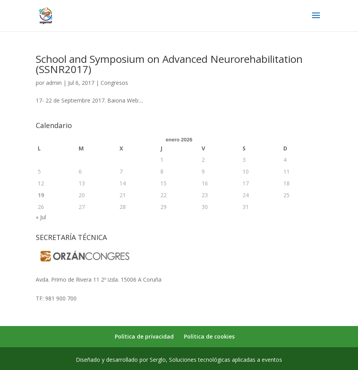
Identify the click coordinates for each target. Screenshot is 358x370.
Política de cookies (209, 336)
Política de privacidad (144, 336)
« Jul (41, 217)
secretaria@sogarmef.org (68, 289)
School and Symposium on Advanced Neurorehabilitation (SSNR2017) (169, 64)
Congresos (114, 82)
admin (54, 82)
